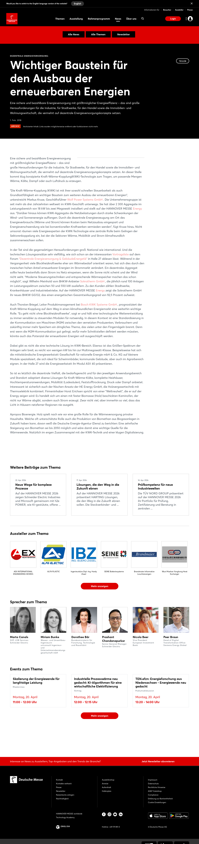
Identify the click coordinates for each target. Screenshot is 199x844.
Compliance (153, 795)
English (77, 3)
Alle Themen (98, 34)
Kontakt (59, 780)
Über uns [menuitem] (131, 18)
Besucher (167, 10)
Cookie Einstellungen (157, 802)
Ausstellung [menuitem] (76, 18)
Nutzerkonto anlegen (65, 795)
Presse (190, 10)
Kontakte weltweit (64, 783)
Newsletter (123, 34)
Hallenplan (106, 791)
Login (173, 18)
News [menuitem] (118, 18)
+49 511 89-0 (114, 827)
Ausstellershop (108, 780)
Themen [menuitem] (60, 18)
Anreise (105, 783)
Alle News (73, 34)
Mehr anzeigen (99, 604)
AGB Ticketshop (155, 791)
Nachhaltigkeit (62, 798)
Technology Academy (65, 817)
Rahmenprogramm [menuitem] (99, 18)
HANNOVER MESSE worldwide (69, 813)
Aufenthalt (106, 787)
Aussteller (179, 10)
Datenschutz (153, 783)
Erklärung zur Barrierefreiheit (160, 798)
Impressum (152, 780)
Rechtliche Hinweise (156, 787)
